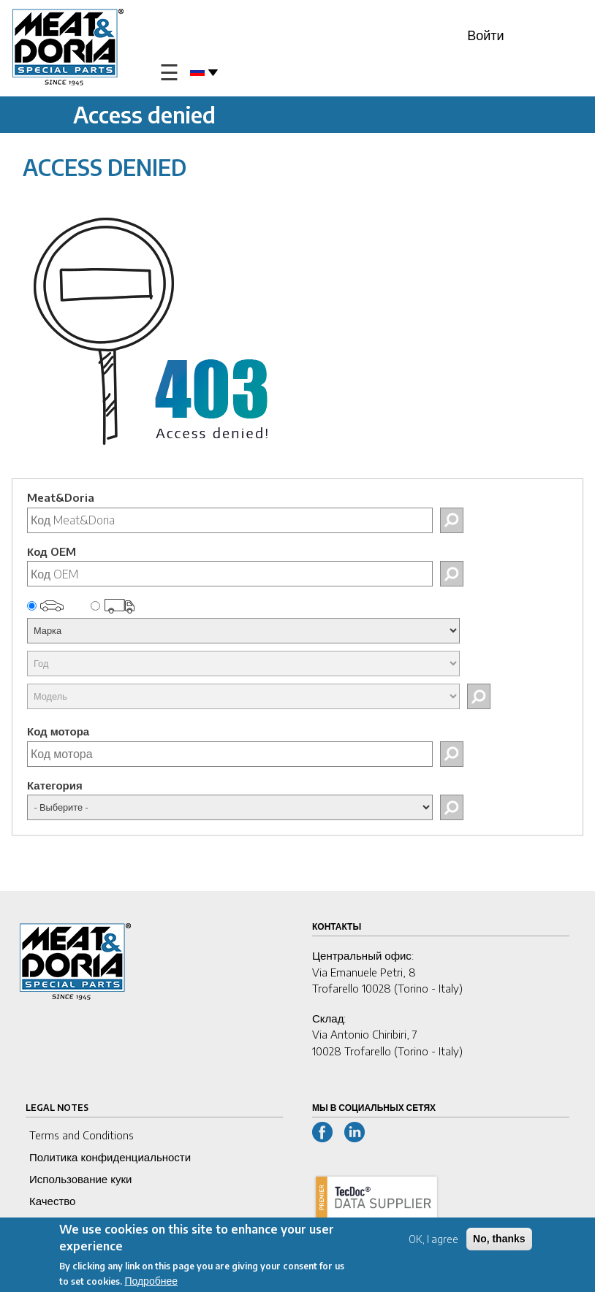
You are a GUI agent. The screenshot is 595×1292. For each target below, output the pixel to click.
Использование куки (80, 1178)
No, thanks (499, 1241)
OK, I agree (433, 1241)
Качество (52, 1200)
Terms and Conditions (81, 1135)
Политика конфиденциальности (110, 1156)
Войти (485, 34)
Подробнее (151, 1283)
